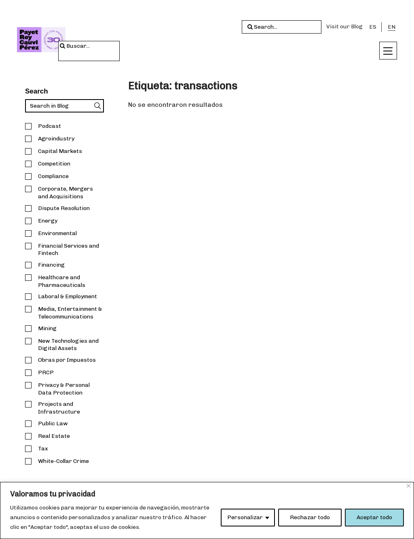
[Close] (408, 486)
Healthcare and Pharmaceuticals (61, 281)
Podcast (49, 126)
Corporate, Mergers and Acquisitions (65, 192)
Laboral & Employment (67, 296)
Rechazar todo (310, 517)
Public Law (53, 423)
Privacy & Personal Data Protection (64, 389)
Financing (51, 264)
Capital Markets (60, 151)
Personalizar (245, 517)
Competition (54, 163)
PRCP (46, 372)
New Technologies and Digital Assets (68, 344)
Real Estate (54, 436)
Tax (43, 448)
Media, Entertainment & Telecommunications (70, 313)
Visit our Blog (344, 26)
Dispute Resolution (64, 208)
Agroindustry (56, 138)
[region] (207, 510)
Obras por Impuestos (67, 360)
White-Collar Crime (63, 461)
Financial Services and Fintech (68, 249)
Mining (47, 328)
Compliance (53, 176)
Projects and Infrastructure (59, 408)
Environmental (57, 233)
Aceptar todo (374, 517)
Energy (47, 220)
